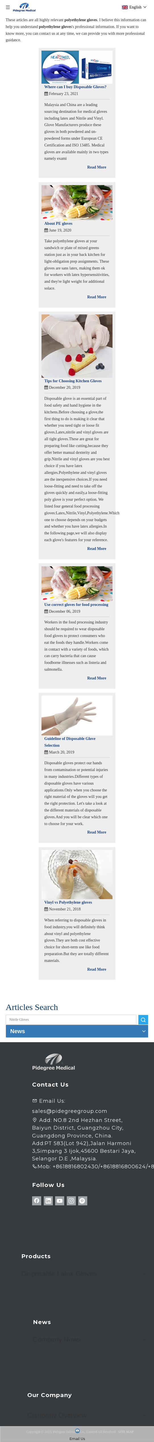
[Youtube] (59, 1200)
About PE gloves (58, 223)
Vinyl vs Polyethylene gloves (68, 902)
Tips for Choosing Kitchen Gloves (73, 381)
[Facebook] (36, 1200)
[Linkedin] (48, 1200)
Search (143, 1019)
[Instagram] (71, 1200)
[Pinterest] (82, 1200)
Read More (96, 167)
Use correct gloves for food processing (76, 605)
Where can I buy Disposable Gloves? (75, 87)
